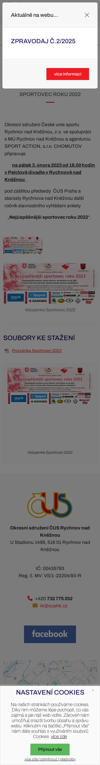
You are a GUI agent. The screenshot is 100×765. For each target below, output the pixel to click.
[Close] (87, 15)
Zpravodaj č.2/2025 (43, 41)
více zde (59, 736)
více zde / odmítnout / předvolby (50, 759)
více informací (67, 74)
